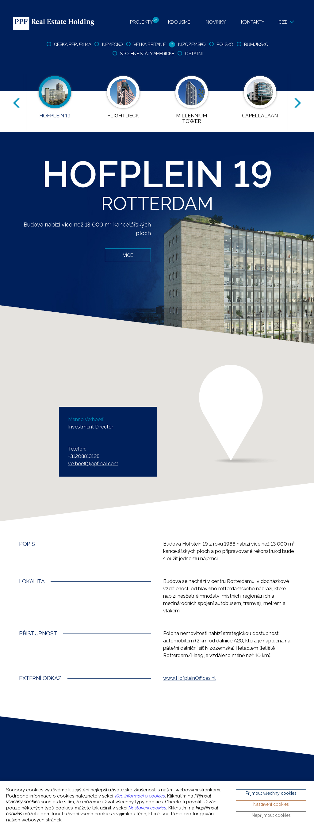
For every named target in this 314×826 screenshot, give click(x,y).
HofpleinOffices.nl (189, 678)
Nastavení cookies (147, 808)
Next (298, 103)
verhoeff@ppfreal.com (93, 463)
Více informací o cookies (139, 796)
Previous (15, 103)
